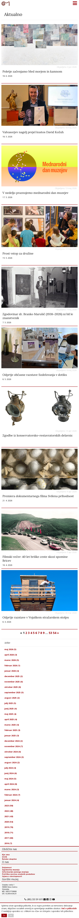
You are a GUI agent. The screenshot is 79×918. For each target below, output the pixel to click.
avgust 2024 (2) (12, 762)
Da (4, 915)
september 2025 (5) (14, 692)
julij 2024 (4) (10, 768)
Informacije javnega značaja (15, 872)
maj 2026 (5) (10, 649)
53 (50, 633)
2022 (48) (8, 811)
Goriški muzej (5, 3)
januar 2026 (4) (11, 671)
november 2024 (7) (13, 746)
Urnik (4, 857)
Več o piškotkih (69, 908)
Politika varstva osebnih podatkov (18, 874)
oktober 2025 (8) (12, 687)
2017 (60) (8, 838)
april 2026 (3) (10, 654)
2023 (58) (8, 805)
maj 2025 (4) (10, 714)
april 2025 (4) (10, 719)
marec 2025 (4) (11, 724)
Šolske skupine (9, 859)
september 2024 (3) (14, 757)
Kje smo (6, 855)
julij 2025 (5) (10, 703)
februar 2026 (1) (12, 665)
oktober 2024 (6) (12, 751)
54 (54, 633)
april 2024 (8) (10, 784)
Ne (11, 915)
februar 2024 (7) (12, 795)
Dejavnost (7, 867)
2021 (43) (8, 816)
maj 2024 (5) (10, 778)
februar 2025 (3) (12, 730)
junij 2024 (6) (10, 773)
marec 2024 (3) (11, 789)
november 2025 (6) (13, 681)
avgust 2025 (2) (12, 698)
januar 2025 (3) (11, 735)
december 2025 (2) (13, 676)
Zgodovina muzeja (10, 870)
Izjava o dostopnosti (12, 876)
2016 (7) (8, 843)
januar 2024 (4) (11, 800)
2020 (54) (8, 821)
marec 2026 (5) (11, 660)
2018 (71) (8, 832)
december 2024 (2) (13, 741)
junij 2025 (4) (10, 708)
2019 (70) (8, 827)
